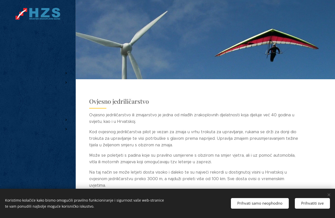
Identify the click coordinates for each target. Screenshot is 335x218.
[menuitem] (38, 58)
